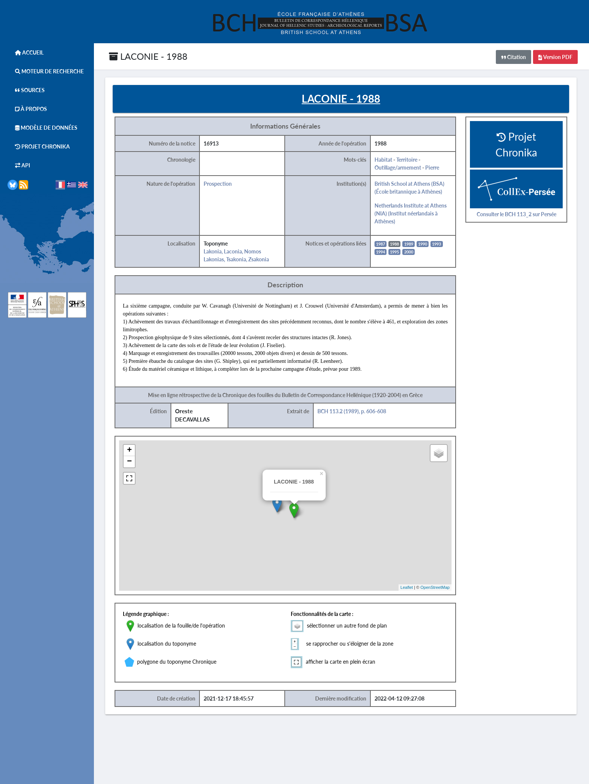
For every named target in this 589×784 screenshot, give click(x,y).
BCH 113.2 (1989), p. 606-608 (351, 411)
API (19, 165)
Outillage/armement (398, 167)
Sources (26, 90)
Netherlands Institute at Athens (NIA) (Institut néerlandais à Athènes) (411, 213)
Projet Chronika (39, 146)
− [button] (129, 461)
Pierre (432, 167)
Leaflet (406, 587)
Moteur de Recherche (46, 71)
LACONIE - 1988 (148, 56)
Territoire (406, 159)
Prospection (218, 183)
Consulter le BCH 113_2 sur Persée (516, 214)
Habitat (383, 159)
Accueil (26, 52)
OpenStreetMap (435, 587)
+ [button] (129, 450)
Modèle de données (42, 127)
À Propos (27, 109)
